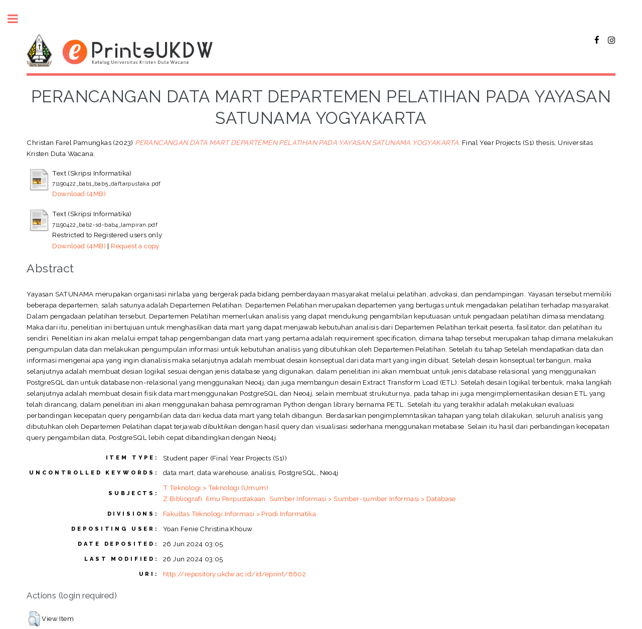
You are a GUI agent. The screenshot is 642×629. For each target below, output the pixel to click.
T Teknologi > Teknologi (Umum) (215, 488)
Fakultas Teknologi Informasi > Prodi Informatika (239, 514)
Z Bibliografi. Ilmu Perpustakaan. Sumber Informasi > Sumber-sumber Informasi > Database (309, 499)
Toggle (18, 19)
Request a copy (135, 246)
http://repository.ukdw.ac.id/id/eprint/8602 (234, 574)
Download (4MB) (79, 194)
